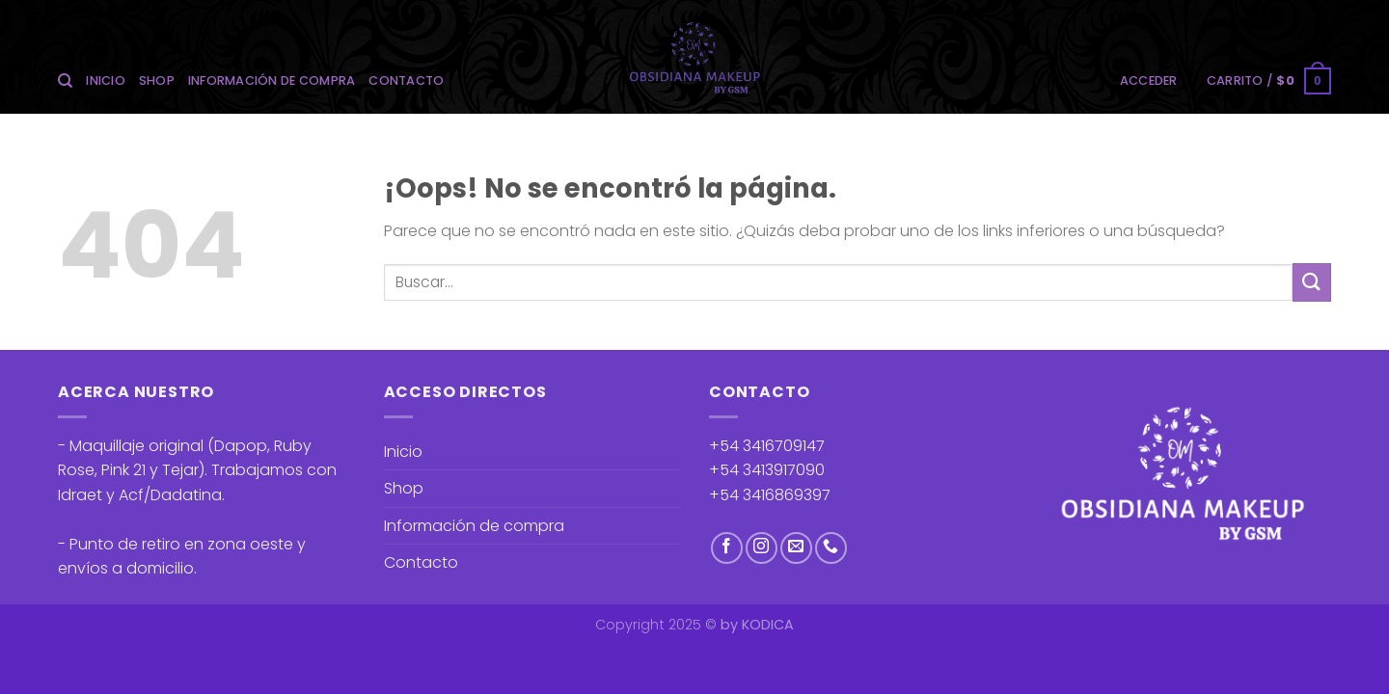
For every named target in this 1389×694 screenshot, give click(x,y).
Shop (157, 80)
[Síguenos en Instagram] (761, 548)
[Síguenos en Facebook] (727, 548)
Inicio (105, 80)
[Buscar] (65, 81)
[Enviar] (1312, 282)
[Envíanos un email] (796, 548)
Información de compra (271, 80)
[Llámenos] (831, 548)
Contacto (406, 80)
